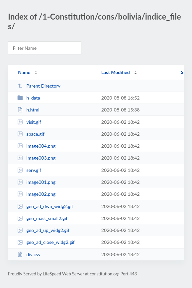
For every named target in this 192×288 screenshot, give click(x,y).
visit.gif (29, 122)
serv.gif (29, 170)
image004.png (36, 146)
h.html (28, 109)
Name (24, 72)
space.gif (30, 134)
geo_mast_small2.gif (42, 218)
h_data (28, 98)
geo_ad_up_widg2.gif (43, 230)
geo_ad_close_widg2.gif (46, 242)
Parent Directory (38, 86)
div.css (28, 254)
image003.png (36, 158)
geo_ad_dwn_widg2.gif (45, 206)
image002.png (36, 194)
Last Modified (115, 72)
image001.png (36, 182)
